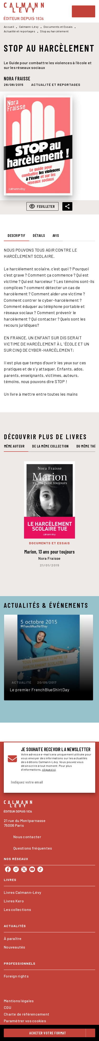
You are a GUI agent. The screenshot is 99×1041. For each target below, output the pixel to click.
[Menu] (83, 11)
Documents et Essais (58, 26)
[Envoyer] (85, 782)
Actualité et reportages (19, 31)
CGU (7, 1007)
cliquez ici (49, 769)
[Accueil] (24, 11)
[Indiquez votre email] (43, 782)
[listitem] (8, 869)
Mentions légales (19, 1000)
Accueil (9, 26)
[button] (55, 85)
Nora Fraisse (17, 78)
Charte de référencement (26, 1014)
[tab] (16, 235)
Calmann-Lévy (29, 26)
